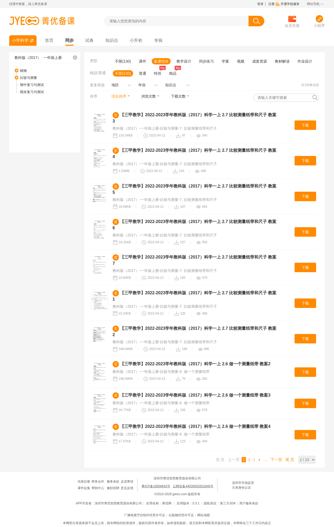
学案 (225, 61)
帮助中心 (98, 488)
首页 (49, 40)
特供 (158, 72)
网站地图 (203, 515)
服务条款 (113, 481)
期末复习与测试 (32, 92)
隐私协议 (210, 503)
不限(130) (123, 61)
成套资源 (259, 61)
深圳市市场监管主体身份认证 (243, 485)
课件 (142, 61)
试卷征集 (84, 481)
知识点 (111, 40)
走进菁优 (127, 481)
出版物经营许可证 (181, 515)
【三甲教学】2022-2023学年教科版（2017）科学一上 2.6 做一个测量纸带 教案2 (195, 364)
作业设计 (304, 61)
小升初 (136, 40)
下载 (305, 125)
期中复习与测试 (32, 85)
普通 (142, 73)
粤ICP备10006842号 (155, 486)
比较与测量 (28, 78)
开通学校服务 (290, 4)
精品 (174, 72)
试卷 (89, 40)
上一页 (234, 460)
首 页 (220, 460)
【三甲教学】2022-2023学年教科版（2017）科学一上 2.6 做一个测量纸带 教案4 (195, 426)
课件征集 (84, 488)
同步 (69, 40)
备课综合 (161, 61)
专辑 (158, 40)
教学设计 (183, 61)
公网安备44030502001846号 (193, 486)
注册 (271, 4)
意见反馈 (127, 488)
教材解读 (282, 61)
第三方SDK (228, 503)
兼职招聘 (113, 488)
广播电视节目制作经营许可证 (144, 515)
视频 (240, 61)
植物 (23, 71)
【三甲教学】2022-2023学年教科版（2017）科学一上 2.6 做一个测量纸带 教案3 (195, 395)
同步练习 (206, 61)
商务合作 (98, 481)
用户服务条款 (248, 503)
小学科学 (20, 40)
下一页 (276, 460)
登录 (260, 4)
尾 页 (289, 460)
